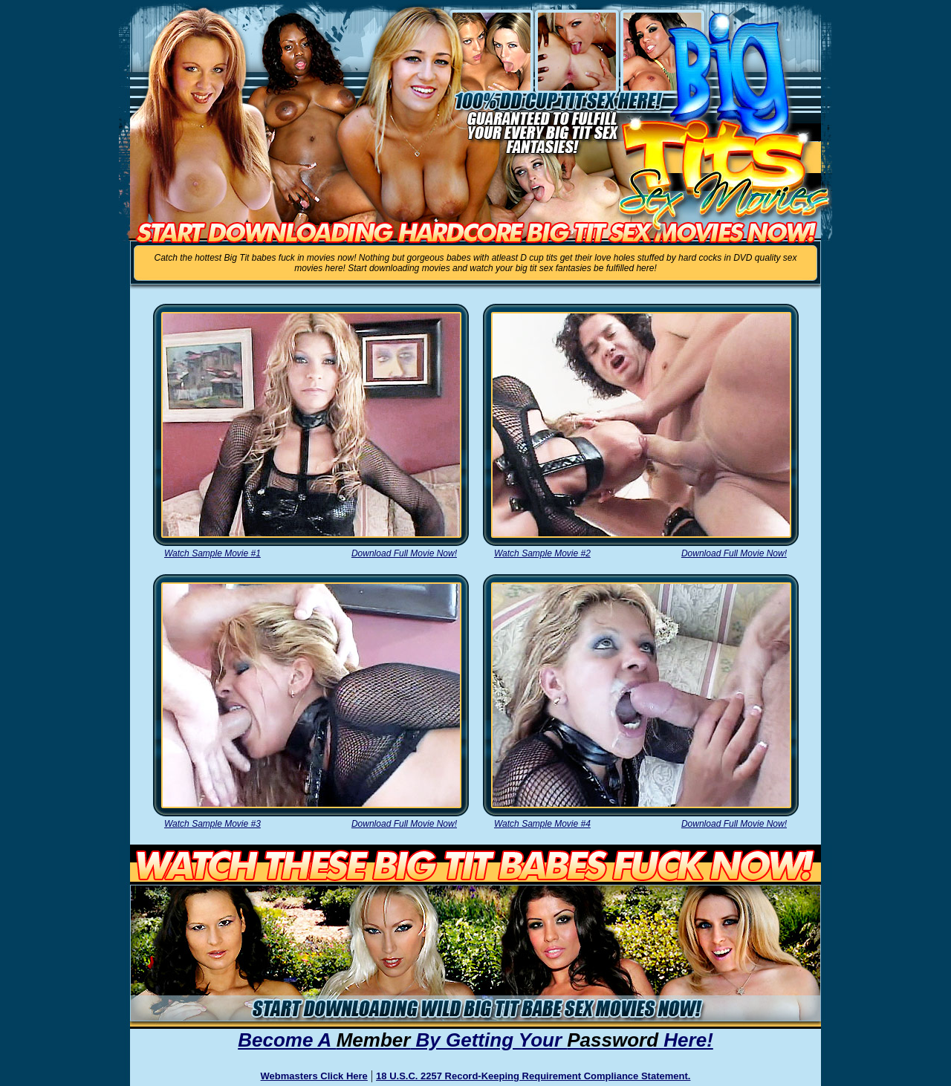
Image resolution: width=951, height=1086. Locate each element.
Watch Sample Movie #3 (212, 824)
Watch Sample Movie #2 (542, 553)
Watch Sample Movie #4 (542, 824)
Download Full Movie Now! (404, 553)
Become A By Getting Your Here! (475, 1040)
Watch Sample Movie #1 (212, 553)
